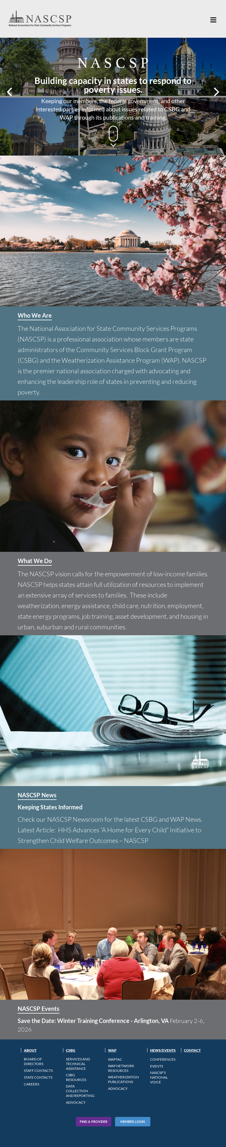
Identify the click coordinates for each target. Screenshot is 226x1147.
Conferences (162, 1059)
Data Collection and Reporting (80, 1091)
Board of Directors (33, 1061)
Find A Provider (93, 1121)
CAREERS (31, 1084)
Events (156, 1066)
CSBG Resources (76, 1077)
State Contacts (38, 1077)
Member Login (132, 1121)
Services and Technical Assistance (78, 1064)
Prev (10, 92)
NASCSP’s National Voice (159, 1077)
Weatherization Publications (123, 1079)
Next (216, 92)
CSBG (70, 1050)
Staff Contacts (38, 1070)
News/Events (163, 1050)
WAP (112, 1050)
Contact (192, 1050)
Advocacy (76, 1102)
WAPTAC (115, 1059)
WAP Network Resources (121, 1068)
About (30, 1050)
